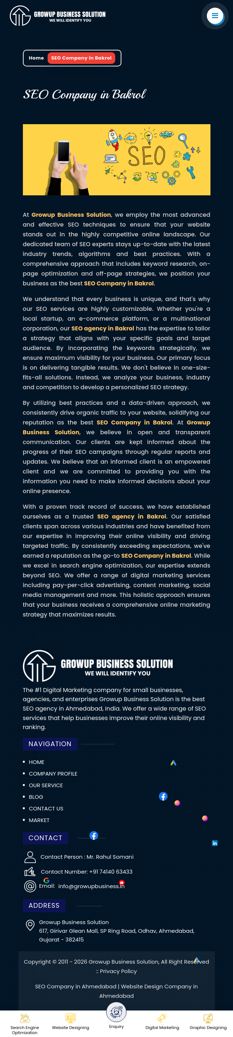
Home (36, 57)
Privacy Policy (118, 971)
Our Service (46, 785)
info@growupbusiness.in (91, 886)
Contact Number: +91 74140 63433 (87, 871)
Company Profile (53, 773)
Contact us (46, 808)
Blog (36, 797)
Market (39, 820)
